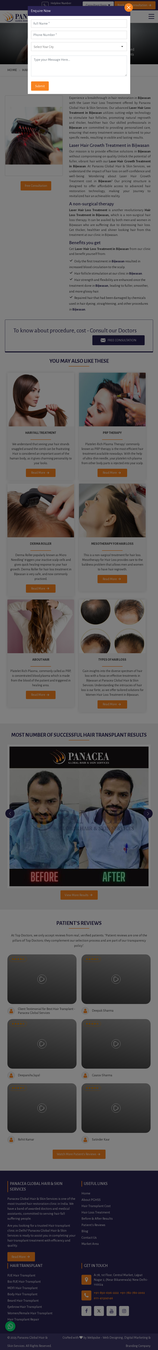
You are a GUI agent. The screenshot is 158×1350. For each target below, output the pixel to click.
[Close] (128, 7)
